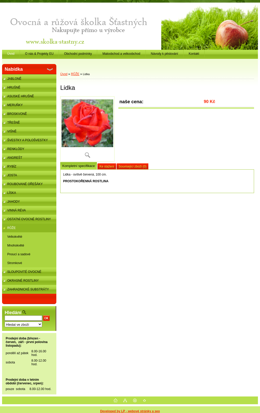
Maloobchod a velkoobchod (121, 53)
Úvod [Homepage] (10, 53)
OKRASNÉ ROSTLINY (23, 280)
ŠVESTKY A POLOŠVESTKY (27, 140)
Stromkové (14, 263)
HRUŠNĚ (13, 87)
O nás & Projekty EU (39, 53)
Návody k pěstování (164, 53)
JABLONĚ (14, 79)
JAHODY (13, 201)
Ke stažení (107, 166)
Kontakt (194, 53)
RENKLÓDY (15, 149)
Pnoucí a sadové (18, 254)
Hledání (13, 312)
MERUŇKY (15, 105)
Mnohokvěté (15, 245)
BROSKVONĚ (17, 114)
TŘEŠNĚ (13, 122)
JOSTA (12, 175)
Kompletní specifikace (78, 166)
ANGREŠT (14, 158)
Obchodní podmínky (78, 53)
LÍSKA (11, 193)
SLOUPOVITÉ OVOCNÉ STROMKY (21, 273)
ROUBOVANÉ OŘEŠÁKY (25, 184)
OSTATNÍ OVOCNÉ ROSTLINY (29, 219)
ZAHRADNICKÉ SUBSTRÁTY (28, 289)
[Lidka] (87, 129)
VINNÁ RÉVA (16, 210)
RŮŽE (11, 228)
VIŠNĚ (12, 131)
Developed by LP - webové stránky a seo (130, 411)
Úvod (63, 74)
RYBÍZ (11, 166)
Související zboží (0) (133, 166)
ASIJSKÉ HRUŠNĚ (20, 96)
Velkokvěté (14, 237)
